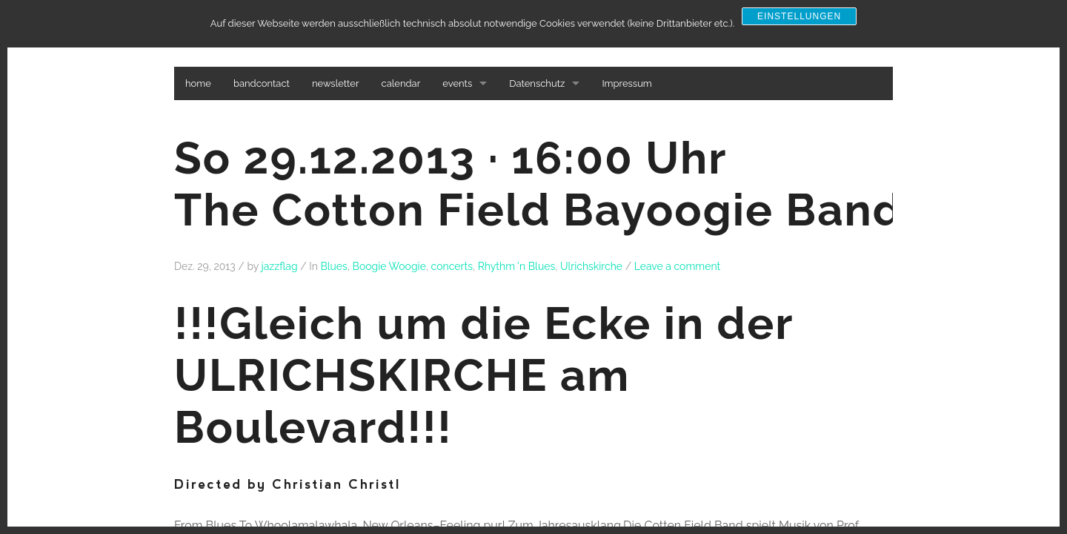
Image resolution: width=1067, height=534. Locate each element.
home (198, 83)
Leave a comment (677, 266)
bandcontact (261, 83)
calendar (401, 83)
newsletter (335, 83)
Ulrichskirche (591, 266)
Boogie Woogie (389, 266)
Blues (333, 266)
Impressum (626, 83)
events (457, 83)
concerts (452, 266)
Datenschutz (537, 83)
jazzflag (280, 266)
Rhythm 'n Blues (517, 266)
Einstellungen (799, 16)
